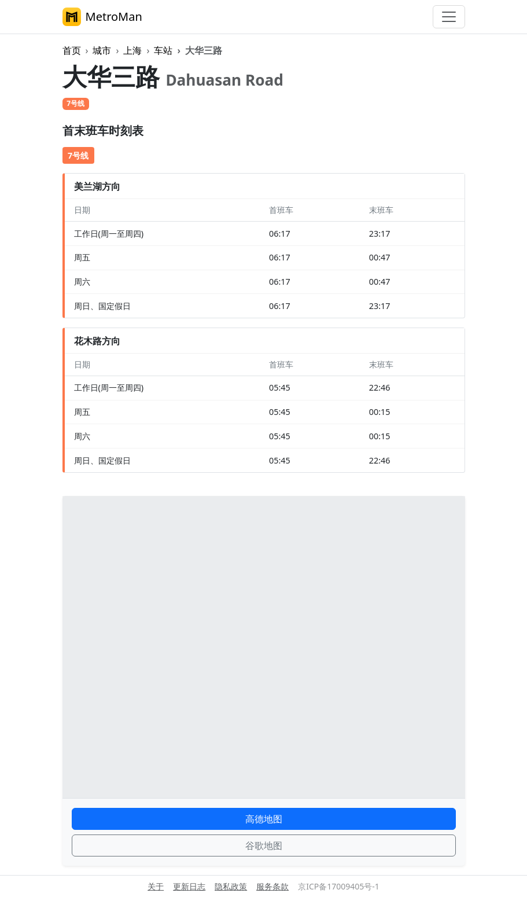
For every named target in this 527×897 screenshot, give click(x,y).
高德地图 (263, 819)
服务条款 (272, 886)
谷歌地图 (263, 845)
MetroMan (102, 17)
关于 (156, 886)
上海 (132, 50)
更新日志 (189, 886)
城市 (102, 50)
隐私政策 (231, 886)
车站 (163, 50)
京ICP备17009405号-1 (338, 886)
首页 (71, 50)
